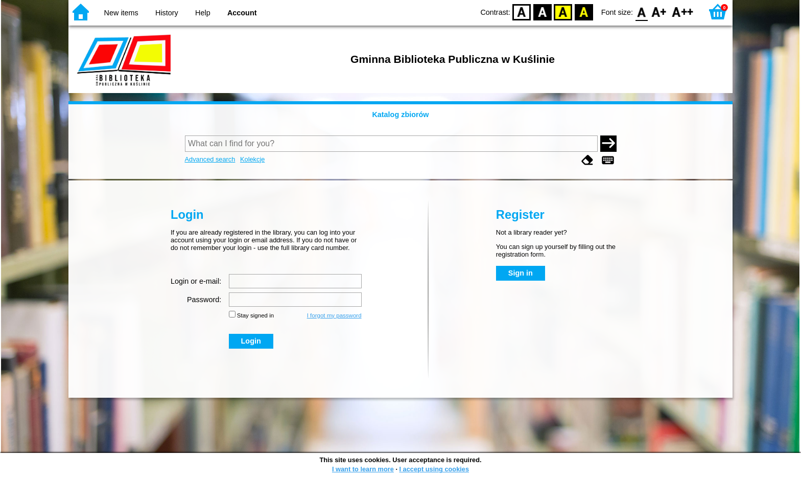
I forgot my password (334, 315)
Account (242, 13)
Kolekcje (252, 159)
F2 (683, 11)
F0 (641, 11)
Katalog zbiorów (400, 114)
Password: (204, 299)
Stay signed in (255, 315)
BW (542, 11)
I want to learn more (363, 469)
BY (583, 11)
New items (121, 13)
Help (202, 13)
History (166, 13)
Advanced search (210, 159)
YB (563, 11)
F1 (659, 11)
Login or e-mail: (196, 281)
